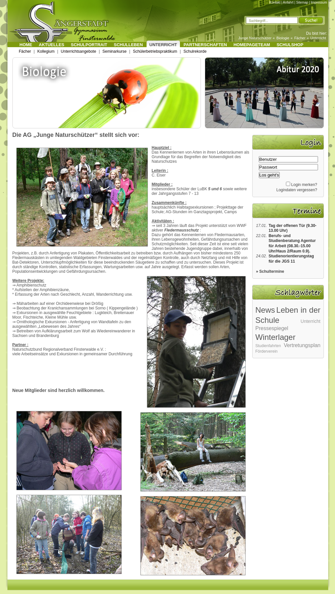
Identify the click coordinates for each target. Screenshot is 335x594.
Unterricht (318, 38)
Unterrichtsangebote (78, 51)
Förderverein (267, 351)
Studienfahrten (268, 345)
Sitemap (302, 2)
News (265, 310)
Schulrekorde (195, 51)
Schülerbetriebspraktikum (155, 51)
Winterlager (276, 337)
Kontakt (274, 2)
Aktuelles (51, 44)
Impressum (319, 2)
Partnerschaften (205, 44)
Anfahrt (288, 2)
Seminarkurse (114, 51)
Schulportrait (89, 44)
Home (26, 44)
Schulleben (128, 44)
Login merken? (304, 184)
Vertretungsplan (302, 345)
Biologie (282, 38)
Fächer (299, 38)
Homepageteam (252, 44)
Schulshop (289, 44)
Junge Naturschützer (255, 38)
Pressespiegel (272, 328)
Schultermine (271, 271)
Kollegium (46, 51)
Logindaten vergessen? (296, 190)
